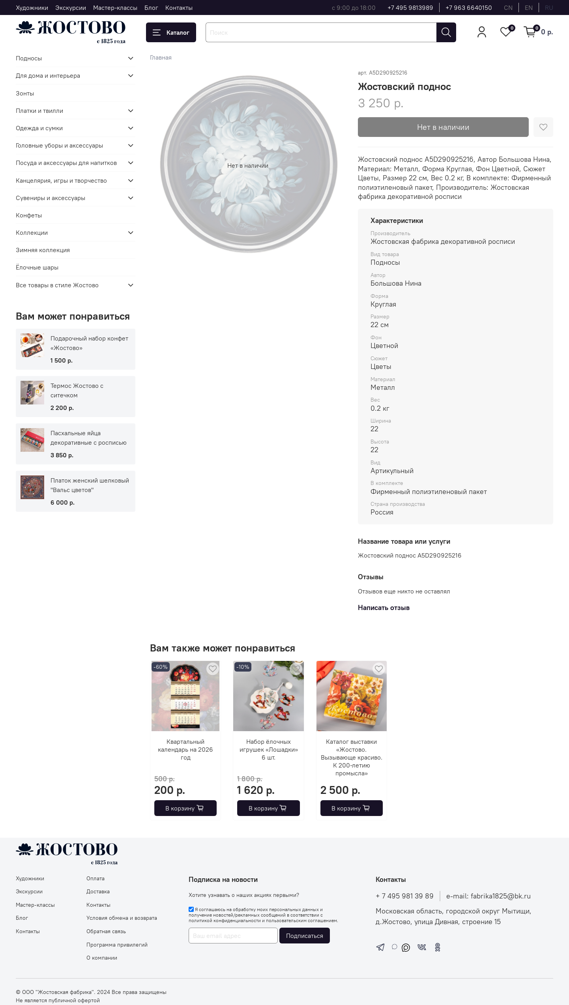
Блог (151, 7)
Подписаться (304, 935)
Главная (161, 57)
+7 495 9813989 (410, 7)
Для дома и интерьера (48, 75)
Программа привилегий (117, 944)
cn (508, 7)
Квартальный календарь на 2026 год (185, 749)
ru (549, 7)
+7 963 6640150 (468, 7)
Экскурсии (70, 7)
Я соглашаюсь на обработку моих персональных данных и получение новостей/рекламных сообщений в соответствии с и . (263, 915)
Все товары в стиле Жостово (57, 285)
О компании (101, 957)
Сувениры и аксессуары (50, 198)
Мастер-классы (115, 7)
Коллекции (32, 232)
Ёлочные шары (37, 267)
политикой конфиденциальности (225, 920)
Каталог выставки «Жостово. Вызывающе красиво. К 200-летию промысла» (351, 757)
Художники (32, 7)
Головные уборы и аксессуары (59, 145)
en (529, 7)
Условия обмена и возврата (121, 917)
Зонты (25, 93)
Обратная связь (106, 931)
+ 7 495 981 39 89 (405, 896)
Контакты (179, 7)
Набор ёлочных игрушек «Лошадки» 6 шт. (269, 749)
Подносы (29, 58)
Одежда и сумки (39, 128)
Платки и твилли (39, 110)
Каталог (171, 32)
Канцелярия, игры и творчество (61, 180)
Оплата (95, 878)
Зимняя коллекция (43, 250)
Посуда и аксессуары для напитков (66, 163)
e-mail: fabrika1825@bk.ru (488, 896)
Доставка (98, 891)
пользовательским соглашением (301, 920)
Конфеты (29, 215)
